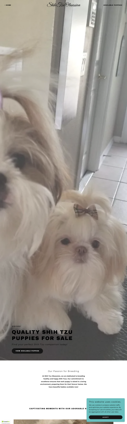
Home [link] (8, 5)
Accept (106, 417)
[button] (5, 422)
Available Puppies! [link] (112, 5)
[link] (63, 6)
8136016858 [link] (16, 326)
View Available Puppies (27, 351)
